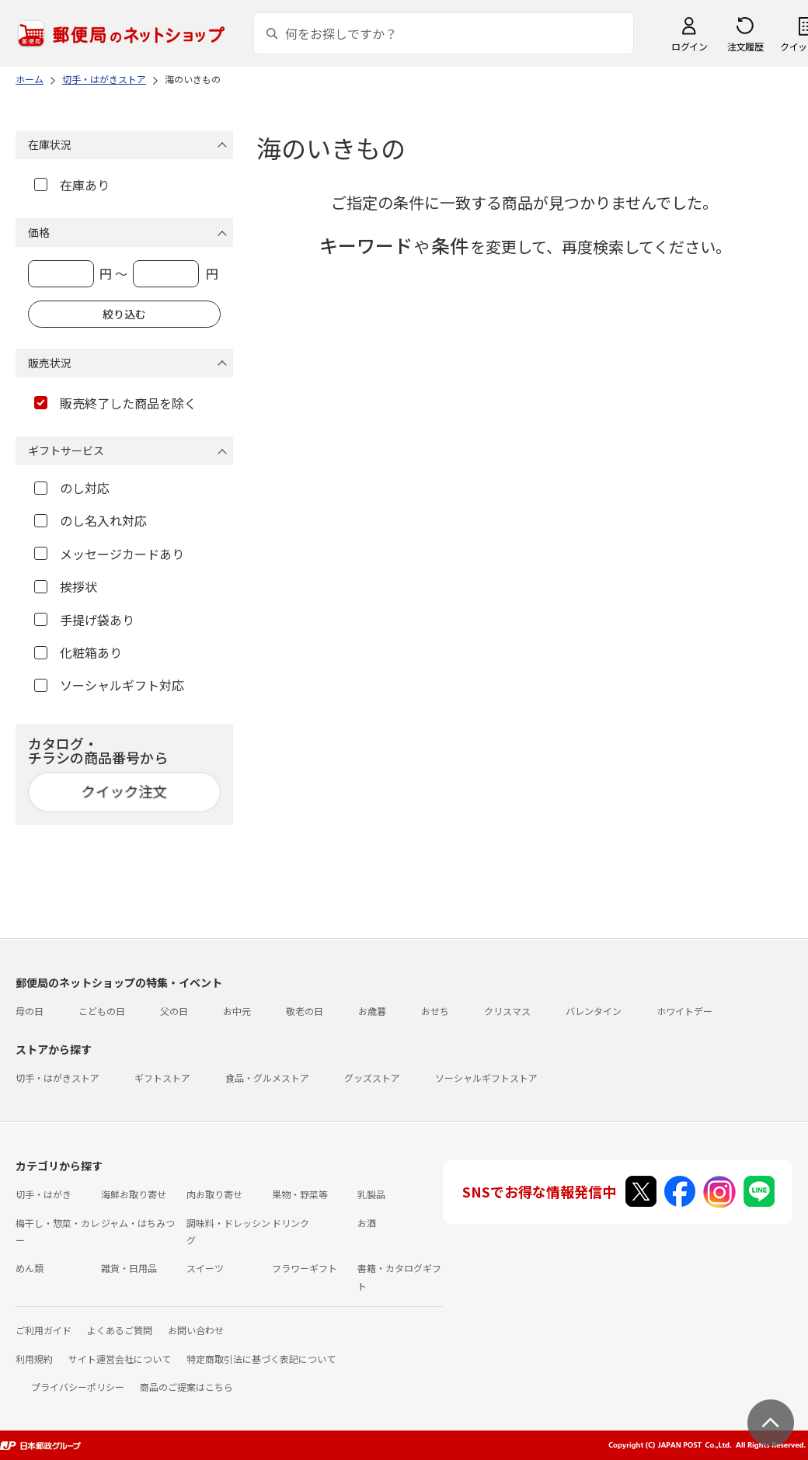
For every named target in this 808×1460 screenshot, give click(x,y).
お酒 (366, 1222)
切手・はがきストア (57, 1077)
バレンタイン (594, 1010)
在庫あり (72, 185)
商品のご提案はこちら (186, 1386)
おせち (435, 1010)
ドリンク (290, 1222)
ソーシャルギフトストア (486, 1077)
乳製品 (371, 1194)
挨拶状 (65, 586)
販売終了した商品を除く (115, 403)
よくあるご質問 (119, 1330)
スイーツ (205, 1267)
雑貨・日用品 (129, 1267)
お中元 (237, 1010)
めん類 (30, 1267)
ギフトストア (162, 1077)
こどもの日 (101, 1010)
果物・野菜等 (300, 1194)
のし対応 (72, 487)
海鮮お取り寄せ (133, 1194)
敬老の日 (304, 1010)
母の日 (30, 1010)
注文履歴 (745, 46)
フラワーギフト (304, 1267)
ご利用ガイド (43, 1330)
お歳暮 (372, 1010)
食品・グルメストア (267, 1077)
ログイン (689, 46)
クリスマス (507, 1010)
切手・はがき (43, 1194)
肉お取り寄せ (214, 1194)
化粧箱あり (78, 652)
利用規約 (34, 1358)
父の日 (174, 1010)
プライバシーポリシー (77, 1386)
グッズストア (372, 1077)
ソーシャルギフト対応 (109, 685)
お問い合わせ (196, 1330)
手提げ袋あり (84, 619)
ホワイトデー (684, 1010)
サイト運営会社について (119, 1358)
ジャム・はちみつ (138, 1222)
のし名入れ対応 (90, 520)
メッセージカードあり (109, 553)
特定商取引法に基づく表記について (261, 1358)
